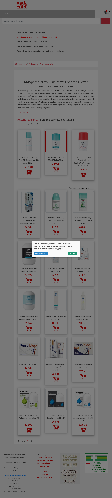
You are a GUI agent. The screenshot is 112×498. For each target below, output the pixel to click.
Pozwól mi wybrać (41, 253)
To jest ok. (72, 253)
